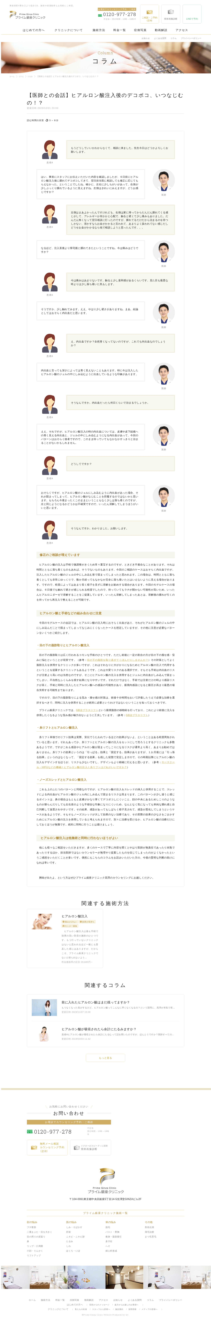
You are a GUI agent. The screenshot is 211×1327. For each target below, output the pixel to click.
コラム (174, 38)
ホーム (13, 76)
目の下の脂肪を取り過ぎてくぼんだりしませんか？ (117, 660)
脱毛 (108, 1229)
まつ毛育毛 (150, 1239)
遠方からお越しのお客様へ (126, 1307)
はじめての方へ (34, 30)
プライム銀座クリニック (105, 1183)
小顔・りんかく (35, 1253)
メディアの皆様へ (150, 1311)
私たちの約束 (81, 1311)
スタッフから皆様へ (101, 1311)
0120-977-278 (60, 1133)
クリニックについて (69, 30)
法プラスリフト (87, 710)
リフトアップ (34, 1257)
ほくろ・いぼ (73, 1253)
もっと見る (105, 1060)
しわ (68, 1248)
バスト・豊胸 (112, 1234)
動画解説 (161, 30)
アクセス (182, 30)
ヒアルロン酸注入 (75, 920)
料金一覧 (119, 30)
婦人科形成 (111, 1253)
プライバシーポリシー (191, 38)
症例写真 (140, 30)
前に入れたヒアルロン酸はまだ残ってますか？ (96, 1004)
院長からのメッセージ (99, 1307)
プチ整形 (31, 1229)
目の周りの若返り (36, 1239)
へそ (108, 1248)
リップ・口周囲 (35, 1248)
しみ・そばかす (74, 1229)
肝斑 (68, 1234)
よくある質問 (160, 38)
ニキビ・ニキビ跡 (75, 1239)
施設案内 (119, 1311)
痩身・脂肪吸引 (114, 1239)
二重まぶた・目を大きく (39, 1234)
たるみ (33, 76)
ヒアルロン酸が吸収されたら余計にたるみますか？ (99, 1031)
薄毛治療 (149, 1234)
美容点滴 (149, 1229)
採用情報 (132, 1311)
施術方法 (99, 30)
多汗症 (109, 1243)
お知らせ (146, 38)
